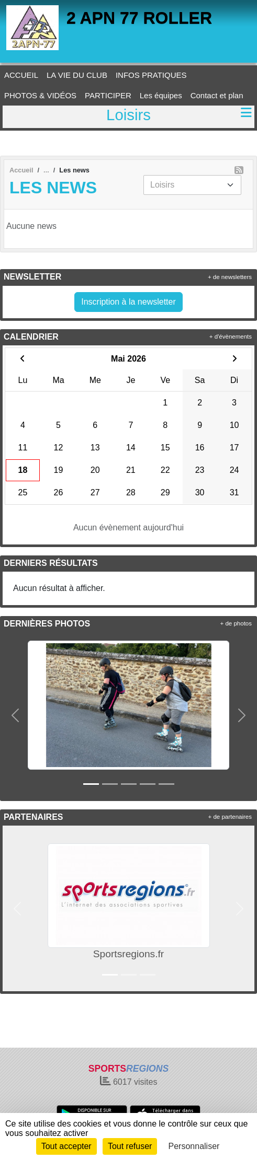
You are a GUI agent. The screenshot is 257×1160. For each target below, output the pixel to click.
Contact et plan (217, 95)
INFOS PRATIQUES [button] (151, 75)
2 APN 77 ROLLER (139, 17)
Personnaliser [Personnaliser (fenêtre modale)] (194, 1146)
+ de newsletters (230, 277)
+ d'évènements (230, 336)
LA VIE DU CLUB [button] (77, 75)
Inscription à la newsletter (128, 301)
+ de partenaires (230, 817)
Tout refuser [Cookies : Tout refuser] (130, 1146)
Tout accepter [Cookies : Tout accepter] (66, 1146)
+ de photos (236, 623)
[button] (15, 715)
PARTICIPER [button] (108, 95)
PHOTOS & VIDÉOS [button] (40, 95)
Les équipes (161, 95)
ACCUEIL (21, 75)
